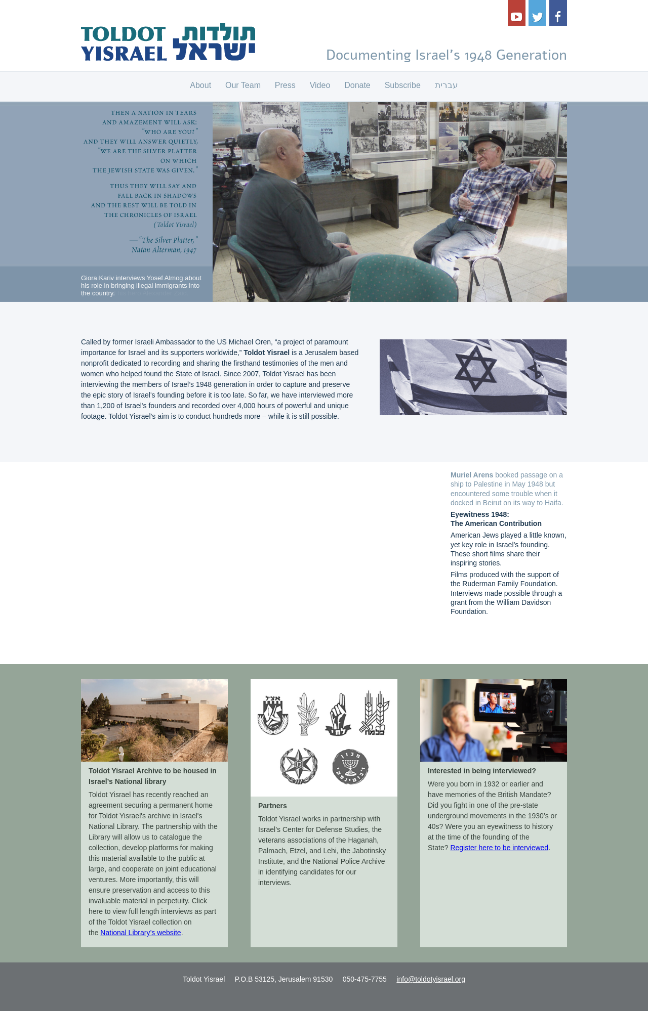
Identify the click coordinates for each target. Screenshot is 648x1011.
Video (320, 85)
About (200, 85)
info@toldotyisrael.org (430, 979)
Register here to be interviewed (499, 848)
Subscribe (403, 85)
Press (285, 85)
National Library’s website (140, 933)
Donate (357, 85)
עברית (446, 85)
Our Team (243, 85)
